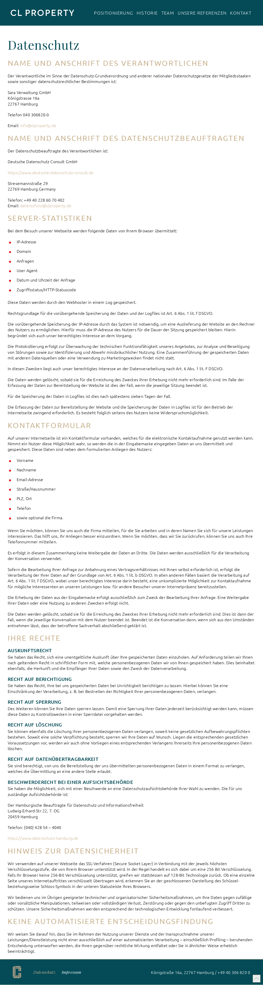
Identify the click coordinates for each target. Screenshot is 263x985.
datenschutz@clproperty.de (45, 205)
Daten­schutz (44, 972)
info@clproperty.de (38, 125)
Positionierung (113, 13)
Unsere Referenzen (202, 13)
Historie (147, 13)
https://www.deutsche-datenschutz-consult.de (50, 172)
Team (168, 13)
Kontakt (240, 13)
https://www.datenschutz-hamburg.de (43, 838)
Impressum (71, 972)
